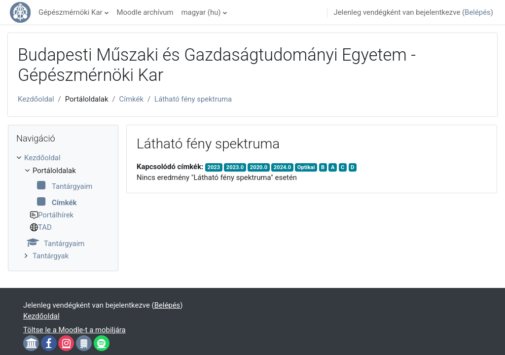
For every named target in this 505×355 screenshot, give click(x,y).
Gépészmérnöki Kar (70, 12)
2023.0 (235, 167)
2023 (214, 167)
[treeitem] (63, 206)
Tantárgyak (51, 255)
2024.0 (282, 167)
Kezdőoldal (36, 99)
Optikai (306, 167)
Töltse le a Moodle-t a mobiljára (74, 329)
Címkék (131, 99)
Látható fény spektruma (193, 99)
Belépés (478, 12)
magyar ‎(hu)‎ (200, 12)
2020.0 (258, 167)
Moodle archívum (145, 12)
